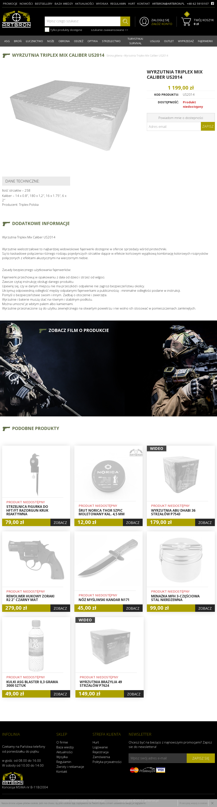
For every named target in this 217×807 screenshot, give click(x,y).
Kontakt (61, 771)
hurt (131, 4)
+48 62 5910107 (198, 4)
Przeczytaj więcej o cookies (193, 803)
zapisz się (200, 758)
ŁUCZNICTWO (34, 41)
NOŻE (50, 41)
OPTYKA (93, 41)
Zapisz (208, 126)
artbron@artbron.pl (168, 4)
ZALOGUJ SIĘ (160, 20)
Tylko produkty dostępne (63, 29)
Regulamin (63, 762)
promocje (10, 4)
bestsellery (43, 4)
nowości (26, 4)
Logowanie (100, 747)
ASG (7, 41)
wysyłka (102, 4)
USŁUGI (155, 41)
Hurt (96, 742)
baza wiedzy (64, 4)
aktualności (84, 4)
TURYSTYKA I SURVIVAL (135, 41)
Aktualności (64, 752)
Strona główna (114, 55)
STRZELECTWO (111, 41)
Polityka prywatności (107, 762)
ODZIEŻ (78, 41)
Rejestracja (100, 752)
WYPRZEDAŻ (186, 41)
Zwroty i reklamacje (70, 766)
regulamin (118, 4)
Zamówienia (101, 757)
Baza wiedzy (65, 747)
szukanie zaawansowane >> (109, 30)
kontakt (143, 4)
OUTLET (169, 41)
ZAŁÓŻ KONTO (161, 24)
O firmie (62, 742)
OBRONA (64, 41)
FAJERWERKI (205, 41)
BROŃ (18, 41)
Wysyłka (62, 757)
